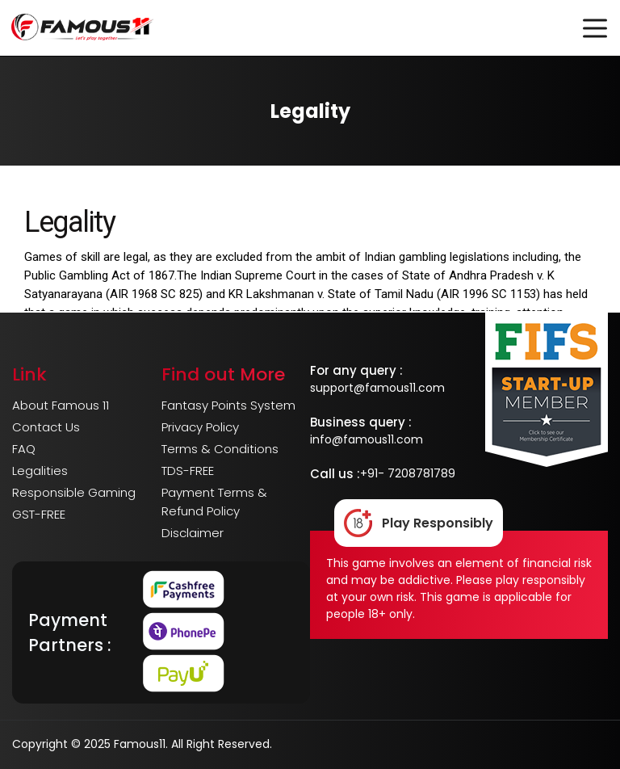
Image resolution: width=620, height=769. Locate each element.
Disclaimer (192, 532)
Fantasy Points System (228, 405)
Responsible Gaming (74, 492)
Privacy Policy (200, 426)
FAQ (24, 448)
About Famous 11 (60, 405)
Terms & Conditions (220, 448)
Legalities (40, 470)
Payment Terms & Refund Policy (214, 501)
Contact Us (46, 426)
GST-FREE (38, 514)
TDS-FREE (187, 470)
